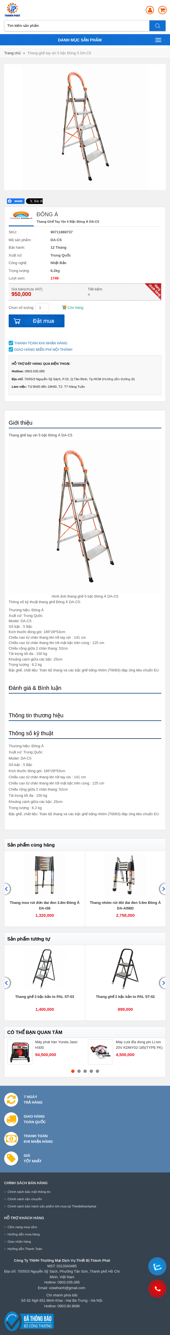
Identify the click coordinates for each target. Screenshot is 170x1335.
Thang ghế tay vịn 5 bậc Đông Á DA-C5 (59, 53)
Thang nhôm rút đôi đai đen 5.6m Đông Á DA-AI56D (125, 905)
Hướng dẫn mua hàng (24, 1234)
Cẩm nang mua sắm (22, 1227)
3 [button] (85, 1071)
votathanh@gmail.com (67, 1288)
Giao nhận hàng (19, 1241)
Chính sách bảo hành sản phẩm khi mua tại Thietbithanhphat (52, 1206)
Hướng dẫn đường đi (118, 379)
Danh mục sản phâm (109, 39)
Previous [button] (8, 889)
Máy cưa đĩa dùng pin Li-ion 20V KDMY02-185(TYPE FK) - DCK (139, 1047)
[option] (44, 889)
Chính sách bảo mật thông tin (29, 1191)
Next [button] (162, 889)
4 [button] (91, 1071)
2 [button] (79, 1071)
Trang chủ (12, 53)
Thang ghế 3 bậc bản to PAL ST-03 (44, 997)
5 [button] (97, 1071)
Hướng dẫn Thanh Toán (25, 1249)
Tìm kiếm (157, 25)
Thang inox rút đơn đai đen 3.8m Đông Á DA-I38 (45, 905)
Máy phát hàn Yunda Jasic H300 (56, 1045)
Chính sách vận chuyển (25, 1199)
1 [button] (73, 1071)
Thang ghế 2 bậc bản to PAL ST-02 (125, 997)
